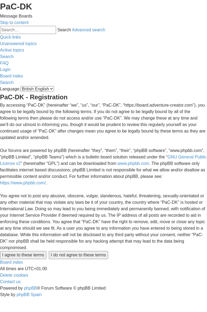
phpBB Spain (29, 294)
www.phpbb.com (133, 163)
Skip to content (14, 22)
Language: (10, 89)
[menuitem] (18, 43)
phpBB (30, 288)
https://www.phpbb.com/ (23, 183)
